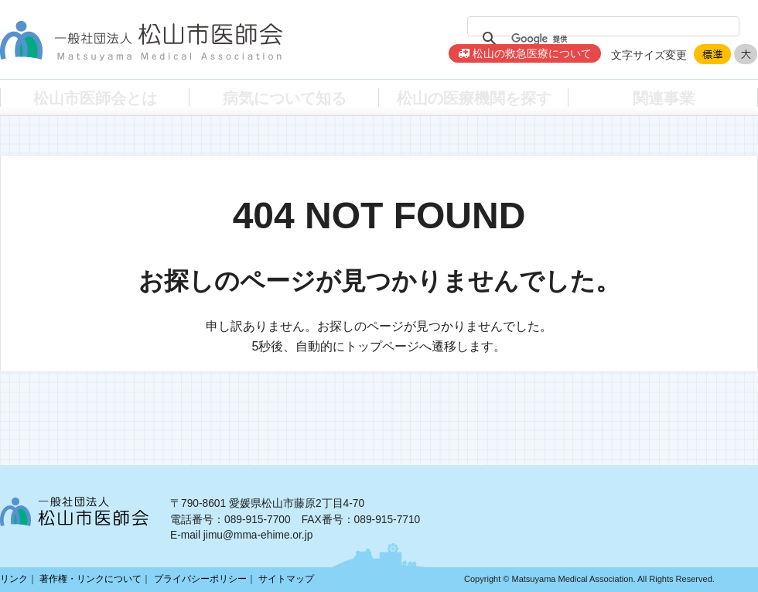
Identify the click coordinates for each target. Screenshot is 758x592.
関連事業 (663, 96)
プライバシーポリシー (200, 578)
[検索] (601, 38)
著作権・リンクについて (90, 578)
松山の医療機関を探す (474, 96)
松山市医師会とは (95, 96)
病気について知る (284, 96)
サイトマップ (286, 578)
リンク (14, 578)
